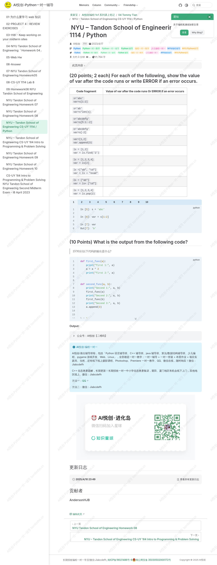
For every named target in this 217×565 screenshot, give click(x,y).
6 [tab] (114, 202)
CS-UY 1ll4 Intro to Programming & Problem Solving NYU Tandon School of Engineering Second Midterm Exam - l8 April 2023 (24, 184)
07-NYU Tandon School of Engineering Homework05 (22, 73)
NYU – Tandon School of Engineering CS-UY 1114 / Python (21, 127)
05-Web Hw (12, 57)
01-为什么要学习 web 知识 (22, 17)
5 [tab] (106, 202)
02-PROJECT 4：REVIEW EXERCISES (21, 26)
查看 (184, 32)
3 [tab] (90, 202)
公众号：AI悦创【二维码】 (92, 335)
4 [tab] (98, 202)
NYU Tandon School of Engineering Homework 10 (20, 166)
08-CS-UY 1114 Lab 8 (18, 82)
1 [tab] (73, 202)
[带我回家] (29, 5)
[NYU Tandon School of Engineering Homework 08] (135, 526)
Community (111, 6)
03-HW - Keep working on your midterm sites (22, 37)
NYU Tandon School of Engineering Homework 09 (20, 155)
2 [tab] (81, 202)
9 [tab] (138, 202)
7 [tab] (122, 202)
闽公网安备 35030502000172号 (151, 560)
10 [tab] (146, 202)
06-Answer (12, 64)
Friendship (130, 6)
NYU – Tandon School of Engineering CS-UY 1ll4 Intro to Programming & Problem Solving (24, 142)
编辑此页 (76, 514)
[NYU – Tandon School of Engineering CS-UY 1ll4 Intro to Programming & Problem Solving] (135, 537)
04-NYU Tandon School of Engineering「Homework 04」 (23, 48)
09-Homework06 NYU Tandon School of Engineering (23, 91)
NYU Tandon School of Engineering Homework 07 (20, 102)
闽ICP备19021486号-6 (120, 559)
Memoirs (84, 5)
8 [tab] (130, 202)
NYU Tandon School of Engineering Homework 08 (20, 113)
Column (96, 5)
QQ (84, 380)
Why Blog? (197, 32)
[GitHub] (180, 5)
